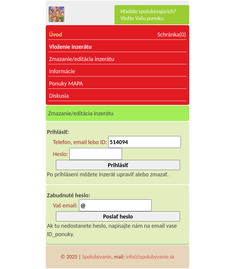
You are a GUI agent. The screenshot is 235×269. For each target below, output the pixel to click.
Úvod (55, 34)
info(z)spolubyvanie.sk (150, 256)
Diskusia (59, 95)
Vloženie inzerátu (70, 46)
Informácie (62, 71)
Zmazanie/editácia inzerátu (81, 58)
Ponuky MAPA (66, 83)
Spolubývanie (96, 256)
